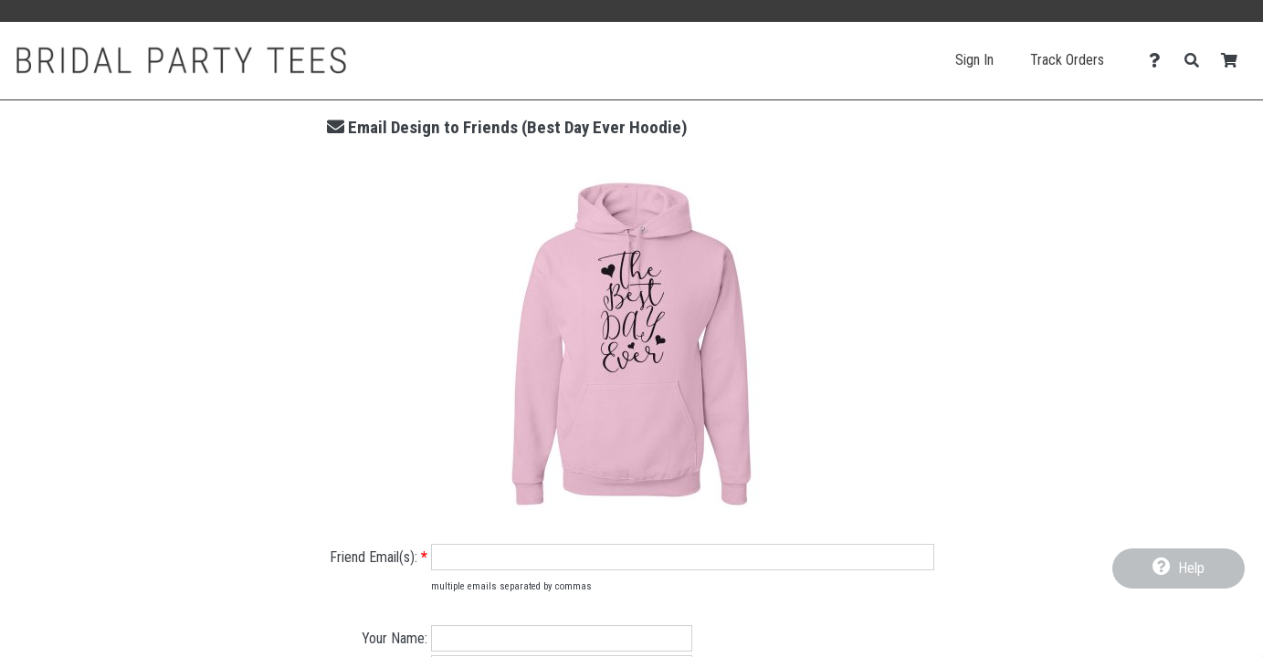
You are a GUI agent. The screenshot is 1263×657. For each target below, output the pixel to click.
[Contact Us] (1159, 61)
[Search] (1197, 61)
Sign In (974, 59)
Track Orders (1067, 59)
